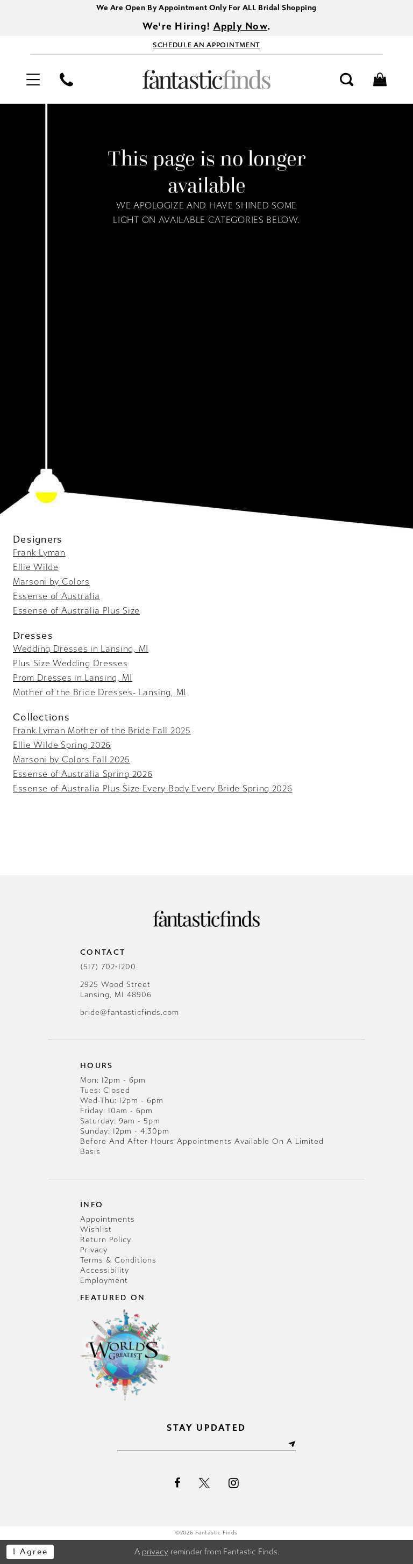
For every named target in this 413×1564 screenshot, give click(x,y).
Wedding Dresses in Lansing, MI (80, 649)
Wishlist (96, 1229)
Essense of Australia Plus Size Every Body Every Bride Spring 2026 (153, 788)
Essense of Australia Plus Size (76, 611)
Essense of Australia (56, 596)
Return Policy (105, 1239)
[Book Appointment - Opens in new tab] (206, 45)
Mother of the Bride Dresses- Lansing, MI (99, 692)
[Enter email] (207, 1445)
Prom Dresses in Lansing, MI (72, 678)
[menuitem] (32, 79)
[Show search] (347, 79)
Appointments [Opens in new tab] (107, 1219)
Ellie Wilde (36, 567)
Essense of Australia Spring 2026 (82, 774)
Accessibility (104, 1270)
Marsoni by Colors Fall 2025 (71, 759)
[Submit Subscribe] (291, 1445)
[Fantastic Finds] (206, 79)
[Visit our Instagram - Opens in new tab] (233, 1483)
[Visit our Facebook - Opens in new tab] (177, 1483)
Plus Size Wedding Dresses (70, 663)
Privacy (94, 1250)
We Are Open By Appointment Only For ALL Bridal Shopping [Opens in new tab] (206, 7)
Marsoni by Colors (51, 581)
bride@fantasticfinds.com (129, 1012)
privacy (155, 1551)
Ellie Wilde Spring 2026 (62, 745)
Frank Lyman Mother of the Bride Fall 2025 (102, 730)
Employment (104, 1280)
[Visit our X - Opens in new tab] (204, 1483)
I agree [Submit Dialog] (31, 1551)
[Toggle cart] (380, 79)
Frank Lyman (39, 552)
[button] (32, 79)
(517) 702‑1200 (108, 966)
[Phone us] (66, 79)
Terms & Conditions (118, 1260)
